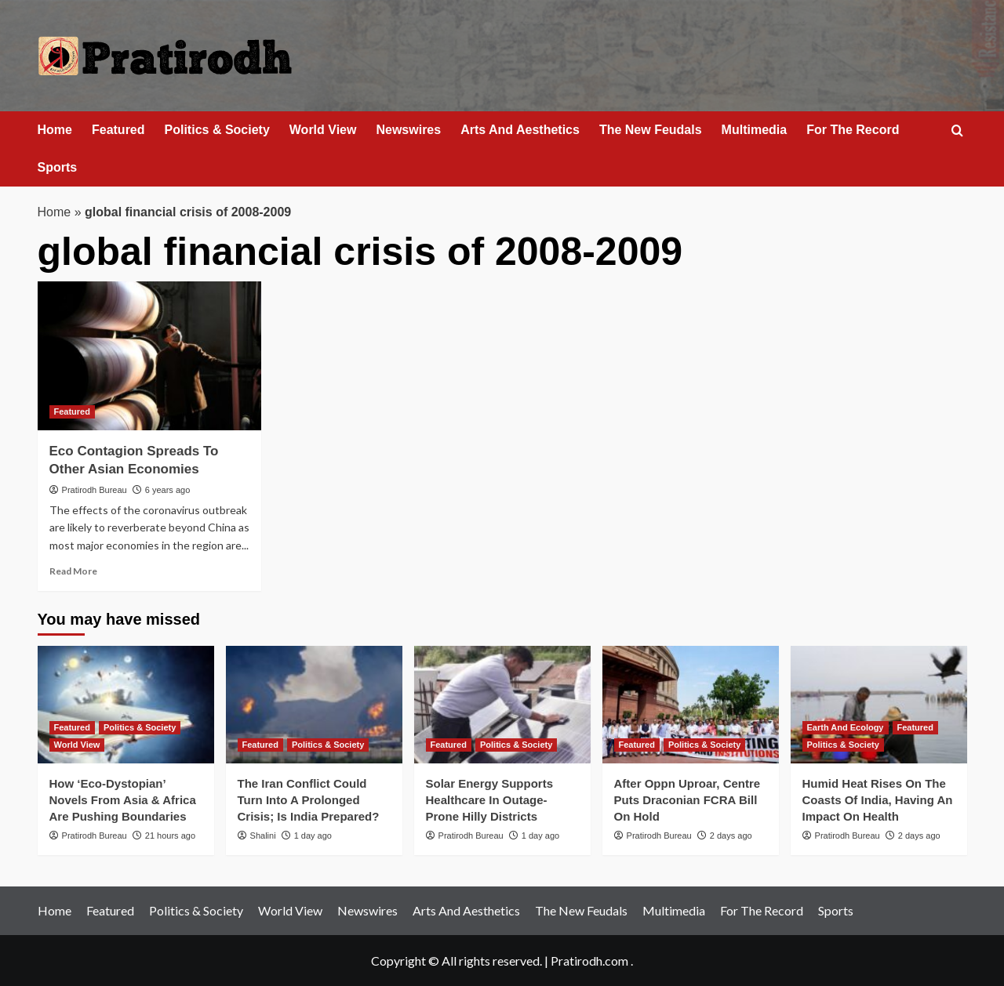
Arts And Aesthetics (520, 129)
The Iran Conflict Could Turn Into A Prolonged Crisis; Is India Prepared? (309, 800)
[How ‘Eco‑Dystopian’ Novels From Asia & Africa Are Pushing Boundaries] (126, 704)
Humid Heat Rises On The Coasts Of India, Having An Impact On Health (877, 800)
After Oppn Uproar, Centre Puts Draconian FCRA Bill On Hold (687, 800)
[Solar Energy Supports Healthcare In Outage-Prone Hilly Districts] (502, 704)
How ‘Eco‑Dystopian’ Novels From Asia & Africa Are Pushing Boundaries (122, 800)
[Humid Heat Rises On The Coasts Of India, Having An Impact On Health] (879, 704)
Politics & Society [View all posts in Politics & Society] (140, 727)
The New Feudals (650, 129)
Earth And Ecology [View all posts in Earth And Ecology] (845, 727)
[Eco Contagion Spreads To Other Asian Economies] (149, 355)
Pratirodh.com (589, 960)
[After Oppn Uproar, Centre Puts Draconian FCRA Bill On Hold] (690, 704)
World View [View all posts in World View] (77, 744)
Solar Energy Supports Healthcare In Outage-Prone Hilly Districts (490, 800)
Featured (118, 129)
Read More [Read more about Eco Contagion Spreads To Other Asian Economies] (73, 571)
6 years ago (167, 490)
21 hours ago (170, 835)
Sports (58, 167)
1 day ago (313, 835)
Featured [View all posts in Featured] (72, 411)
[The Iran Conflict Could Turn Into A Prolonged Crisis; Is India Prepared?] (314, 704)
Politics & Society (217, 129)
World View (323, 129)
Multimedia (755, 129)
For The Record (852, 129)
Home (55, 129)
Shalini (263, 835)
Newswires (408, 129)
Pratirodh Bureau (94, 490)
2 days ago (731, 835)
